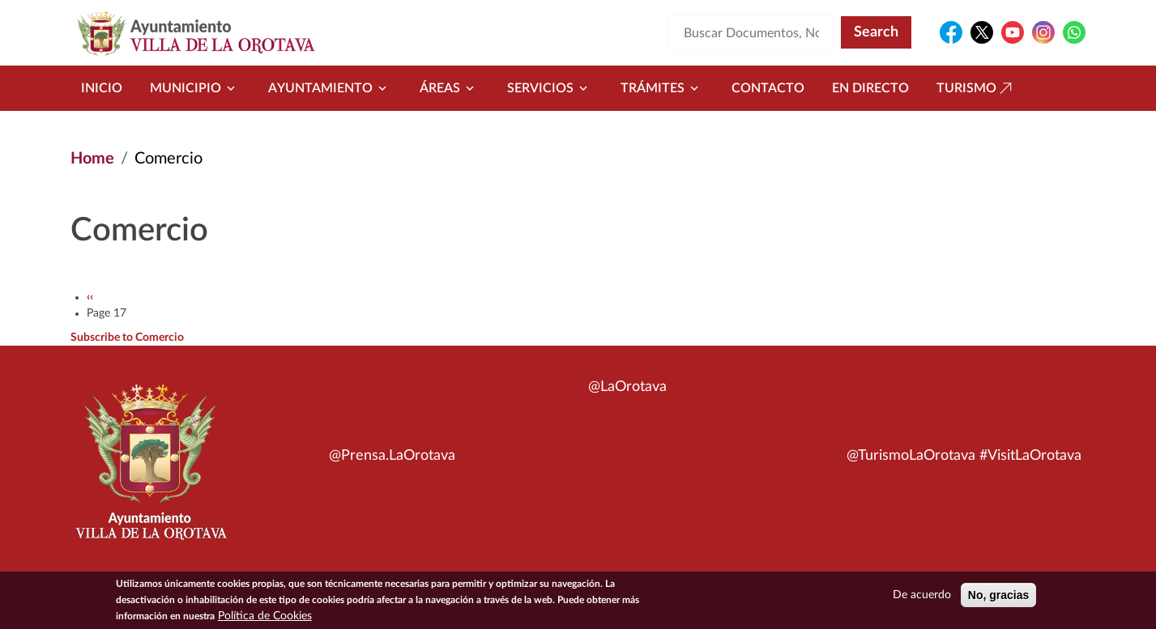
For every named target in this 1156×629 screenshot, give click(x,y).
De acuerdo (922, 598)
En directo (870, 88)
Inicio (101, 88)
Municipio (195, 88)
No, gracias (998, 598)
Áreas (450, 88)
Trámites (662, 88)
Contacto (768, 88)
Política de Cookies (265, 619)
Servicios (550, 88)
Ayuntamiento (330, 88)
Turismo (976, 88)
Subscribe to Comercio (127, 337)
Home (92, 159)
